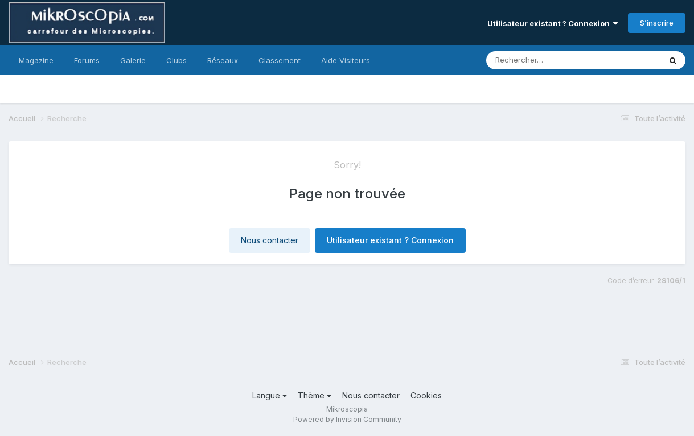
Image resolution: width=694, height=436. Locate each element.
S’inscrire (657, 22)
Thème (314, 395)
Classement (279, 60)
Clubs (176, 60)
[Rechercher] (540, 60)
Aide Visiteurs (345, 60)
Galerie (133, 60)
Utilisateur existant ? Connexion (552, 23)
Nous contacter (269, 240)
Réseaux (222, 60)
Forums (87, 60)
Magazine (36, 60)
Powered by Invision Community (347, 419)
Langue (269, 395)
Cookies (426, 395)
